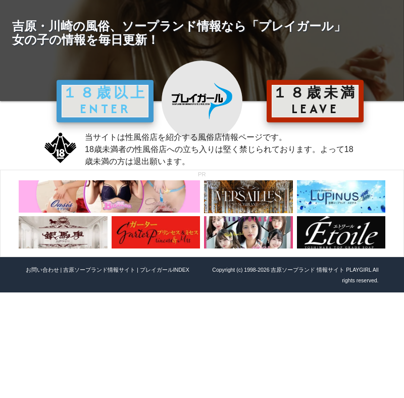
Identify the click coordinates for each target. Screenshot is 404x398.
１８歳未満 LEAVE (315, 100)
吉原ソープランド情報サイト (99, 270)
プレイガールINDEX (164, 270)
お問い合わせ (42, 270)
